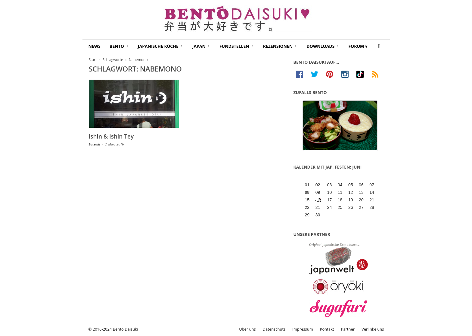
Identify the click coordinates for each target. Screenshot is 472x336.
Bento (119, 46)
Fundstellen (236, 46)
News (94, 46)
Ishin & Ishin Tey (111, 136)
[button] (380, 46)
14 (371, 192)
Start (93, 59)
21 (371, 199)
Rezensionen (280, 46)
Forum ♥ (358, 46)
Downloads (322, 46)
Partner (348, 329)
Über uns (247, 329)
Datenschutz (274, 329)
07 (371, 184)
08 (307, 192)
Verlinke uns (373, 329)
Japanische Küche (160, 46)
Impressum (302, 329)
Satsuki (94, 144)
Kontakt (327, 329)
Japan (200, 46)
